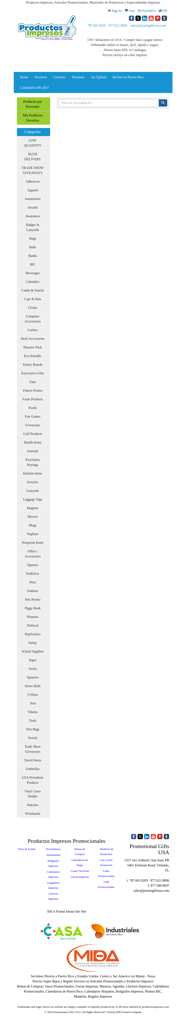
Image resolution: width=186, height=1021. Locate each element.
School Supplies (33, 651)
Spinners (33, 677)
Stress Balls (33, 686)
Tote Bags (32, 729)
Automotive (33, 199)
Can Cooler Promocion (106, 862)
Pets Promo (32, 599)
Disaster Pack (32, 347)
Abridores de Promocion (106, 851)
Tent (33, 703)
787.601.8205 (97, 25)
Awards (33, 207)
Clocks (32, 307)
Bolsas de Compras (79, 851)
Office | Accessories (33, 553)
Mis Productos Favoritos (33, 117)
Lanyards (32, 490)
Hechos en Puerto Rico (128, 77)
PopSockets (33, 634)
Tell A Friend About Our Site (66, 911)
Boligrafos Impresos (53, 863)
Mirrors (33, 516)
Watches (32, 805)
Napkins (32, 534)
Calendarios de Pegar (80, 862)
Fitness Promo (32, 390)
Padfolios (32, 573)
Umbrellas (33, 769)
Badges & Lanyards (32, 227)
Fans (32, 382)
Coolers (32, 330)
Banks (32, 256)
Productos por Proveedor (32, 104)
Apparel (32, 190)
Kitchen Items (32, 473)
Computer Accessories (33, 318)
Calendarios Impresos (53, 874)
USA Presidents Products (32, 780)
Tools (32, 720)
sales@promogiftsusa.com (148, 25)
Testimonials (53, 854)
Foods (33, 408)
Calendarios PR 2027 (34, 87)
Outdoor (32, 591)
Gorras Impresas (80, 876)
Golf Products (32, 434)
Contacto (59, 77)
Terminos (78, 77)
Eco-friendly (32, 356)
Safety (32, 643)
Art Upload (98, 77)
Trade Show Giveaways (33, 749)
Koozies (32, 482)
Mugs (32, 525)
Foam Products (32, 399)
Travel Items (32, 760)
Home (24, 77)
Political (32, 625)
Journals (32, 451)
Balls (32, 247)
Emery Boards (32, 364)
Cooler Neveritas (79, 871)
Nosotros (41, 77)
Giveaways (32, 425)
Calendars (32, 281)
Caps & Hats (32, 299)
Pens (32, 582)
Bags (32, 238)
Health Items (32, 442)
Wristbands (32, 813)
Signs (32, 660)
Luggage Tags (32, 499)
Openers (32, 565)
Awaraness (32, 216)
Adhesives (33, 181)
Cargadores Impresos (53, 885)
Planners (33, 617)
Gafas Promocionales (106, 873)
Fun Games (32, 416)
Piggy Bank (33, 608)
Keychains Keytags (32, 462)
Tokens (32, 712)
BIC (33, 264)
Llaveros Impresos (53, 896)
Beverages (33, 273)
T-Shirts (32, 694)
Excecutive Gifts (32, 373)
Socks (33, 668)
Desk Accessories (32, 338)
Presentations (53, 849)
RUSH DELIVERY (32, 156)
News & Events (27, 849)
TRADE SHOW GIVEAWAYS (33, 170)
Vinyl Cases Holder (33, 793)
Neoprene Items (32, 542)
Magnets (33, 508)
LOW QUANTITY (32, 143)
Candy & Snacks (32, 290)
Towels (32, 738)
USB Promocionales (106, 884)
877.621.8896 (118, 25)
